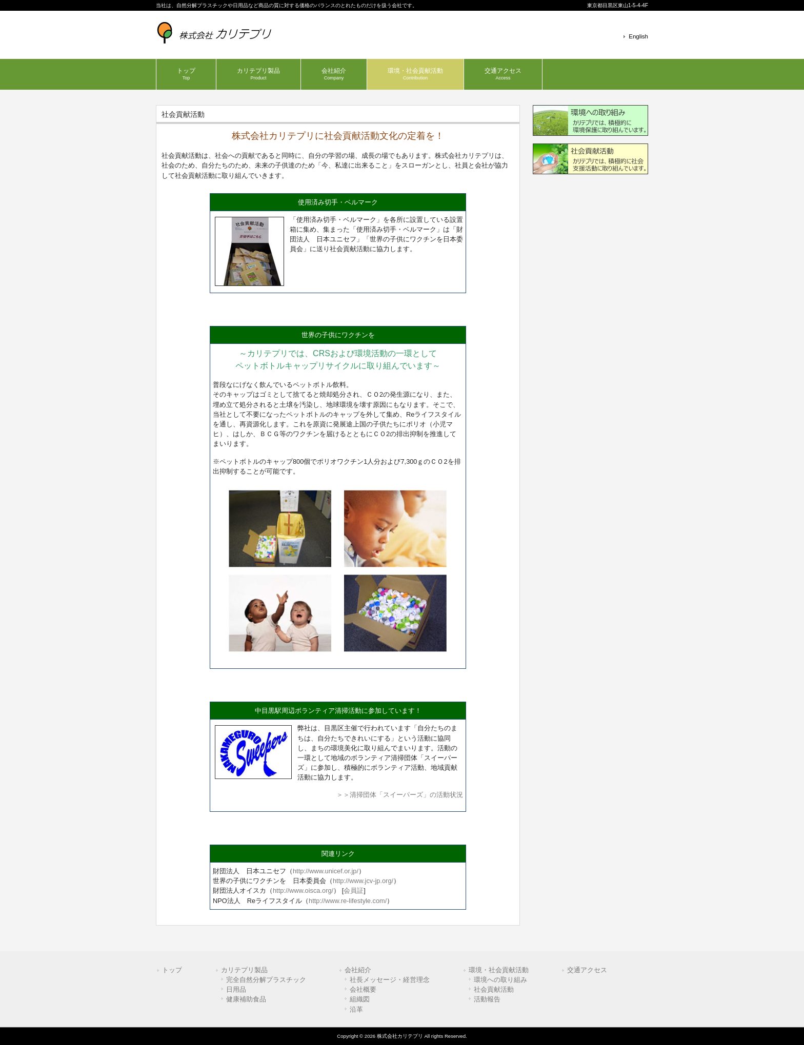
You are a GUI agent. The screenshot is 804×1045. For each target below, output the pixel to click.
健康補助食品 (246, 999)
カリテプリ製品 (244, 970)
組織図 (360, 999)
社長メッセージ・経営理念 (390, 979)
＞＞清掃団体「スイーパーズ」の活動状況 (399, 794)
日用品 (236, 989)
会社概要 (363, 989)
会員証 (354, 890)
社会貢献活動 (494, 989)
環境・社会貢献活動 (499, 970)
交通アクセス (587, 970)
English (638, 36)
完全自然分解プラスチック (266, 979)
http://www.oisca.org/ (303, 890)
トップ (172, 970)
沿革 (356, 1009)
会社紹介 (358, 970)
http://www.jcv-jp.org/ (363, 881)
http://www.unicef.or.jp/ (325, 871)
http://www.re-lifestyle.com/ (348, 901)
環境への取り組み (500, 979)
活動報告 (487, 999)
